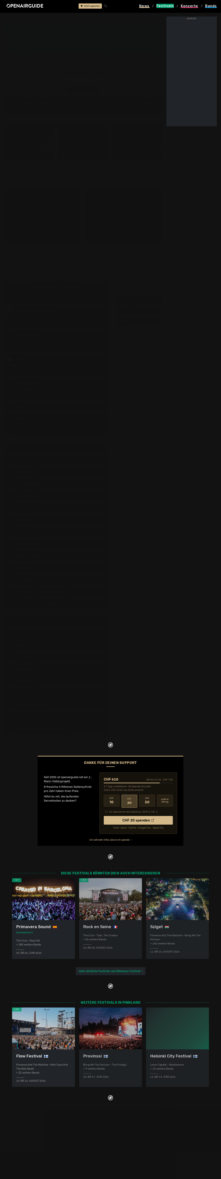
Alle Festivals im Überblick (29, 1160)
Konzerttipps (70, 1127)
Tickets (54, 48)
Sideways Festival (60, 17)
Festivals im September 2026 (31, 1156)
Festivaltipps (20, 1127)
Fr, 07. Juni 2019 (138, 310)
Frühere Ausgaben (118, 45)
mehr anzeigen (42, 230)
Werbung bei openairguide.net (132, 1135)
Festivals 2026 (21, 1139)
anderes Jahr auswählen (82, 90)
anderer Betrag (165, 800)
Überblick (56, 45)
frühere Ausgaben (86, 17)
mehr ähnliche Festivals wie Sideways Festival (109, 970)
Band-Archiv (114, 48)
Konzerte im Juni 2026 (77, 1147)
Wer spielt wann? (25, 48)
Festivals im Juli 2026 (26, 1152)
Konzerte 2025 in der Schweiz (81, 1152)
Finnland (41, 17)
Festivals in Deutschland (28, 1135)
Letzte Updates (78, 45)
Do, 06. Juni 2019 (138, 299)
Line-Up (19, 45)
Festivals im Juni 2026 (26, 1147)
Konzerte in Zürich (74, 1131)
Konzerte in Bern (73, 1135)
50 (147, 800)
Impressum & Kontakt (126, 1143)
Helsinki (115, 31)
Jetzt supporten (90, 6)
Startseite (10, 17)
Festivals (26, 17)
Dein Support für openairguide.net (135, 1131)
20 (129, 800)
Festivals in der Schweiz (27, 1131)
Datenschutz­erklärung (127, 1139)
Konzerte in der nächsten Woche (83, 1139)
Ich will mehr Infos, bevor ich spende (109, 838)
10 (111, 800)
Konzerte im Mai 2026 (76, 1143)
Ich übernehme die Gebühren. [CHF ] (132, 811)
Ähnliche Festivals (80, 48)
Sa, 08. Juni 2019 (138, 321)
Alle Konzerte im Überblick (79, 1160)
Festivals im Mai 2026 (26, 1143)
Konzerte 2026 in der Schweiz (81, 1156)
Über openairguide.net (127, 1127)
